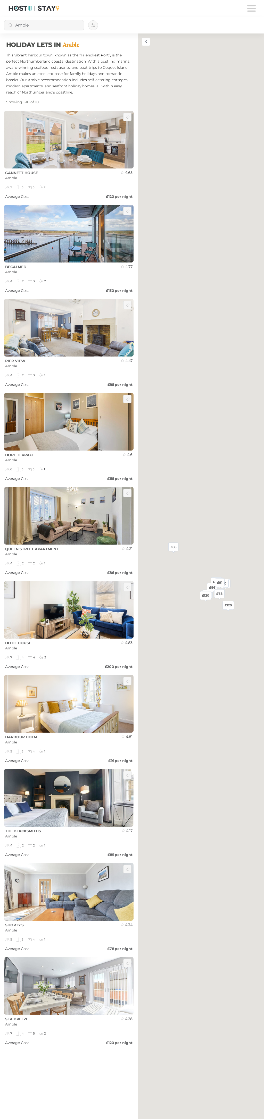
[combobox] (44, 25)
